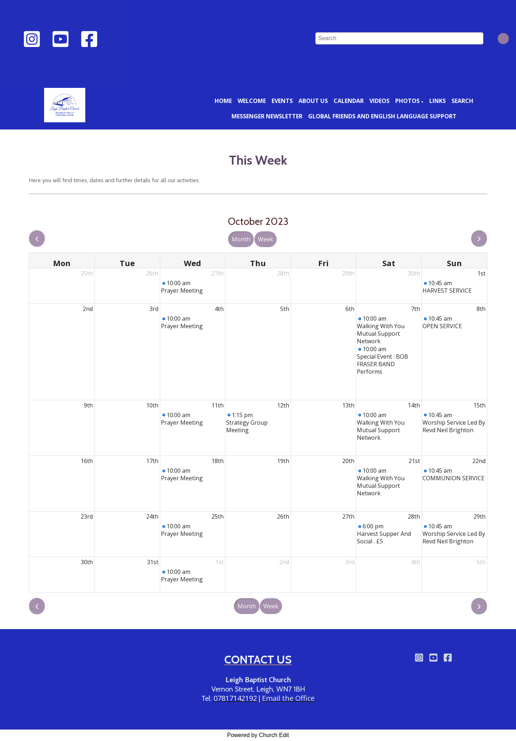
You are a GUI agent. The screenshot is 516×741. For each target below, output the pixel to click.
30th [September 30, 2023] (414, 273)
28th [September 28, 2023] (283, 273)
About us (313, 101)
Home (223, 101)
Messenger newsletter (266, 116)
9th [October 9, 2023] (88, 405)
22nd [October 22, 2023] (479, 461)
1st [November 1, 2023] (219, 562)
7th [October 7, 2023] (415, 309)
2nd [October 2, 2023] (88, 309)
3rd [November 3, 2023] (349, 562)
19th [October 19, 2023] (283, 461)
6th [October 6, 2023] (349, 309)
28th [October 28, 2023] (414, 516)
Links (437, 101)
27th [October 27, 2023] (348, 516)
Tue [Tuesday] (127, 263)
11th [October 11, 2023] (217, 405)
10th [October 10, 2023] (152, 405)
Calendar (349, 101)
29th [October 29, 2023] (479, 516)
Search (462, 101)
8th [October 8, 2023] (481, 309)
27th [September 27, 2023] (217, 273)
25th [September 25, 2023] (87, 273)
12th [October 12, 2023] (283, 405)
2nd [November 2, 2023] (284, 562)
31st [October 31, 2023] (152, 562)
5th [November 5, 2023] (481, 562)
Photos (407, 101)
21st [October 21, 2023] (414, 461)
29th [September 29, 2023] (348, 273)
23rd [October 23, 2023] (87, 516)
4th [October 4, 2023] (219, 309)
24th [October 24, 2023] (152, 516)
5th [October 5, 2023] (284, 309)
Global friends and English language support (382, 116)
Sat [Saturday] (388, 263)
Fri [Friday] (323, 263)
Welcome (252, 101)
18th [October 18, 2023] (217, 461)
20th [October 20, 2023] (348, 461)
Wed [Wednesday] (192, 263)
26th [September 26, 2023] (152, 273)
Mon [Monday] (62, 263)
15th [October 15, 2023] (479, 405)
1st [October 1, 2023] (481, 273)
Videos (379, 101)
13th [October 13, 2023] (348, 405)
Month (241, 239)
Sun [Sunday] (454, 263)
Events (282, 101)
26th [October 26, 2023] (283, 516)
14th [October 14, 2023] (414, 405)
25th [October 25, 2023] (217, 516)
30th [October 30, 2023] (87, 562)
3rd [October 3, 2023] (153, 309)
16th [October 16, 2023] (87, 461)
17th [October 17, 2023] (152, 461)
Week (265, 239)
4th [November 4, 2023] (415, 562)
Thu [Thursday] (258, 263)
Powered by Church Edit (258, 735)
